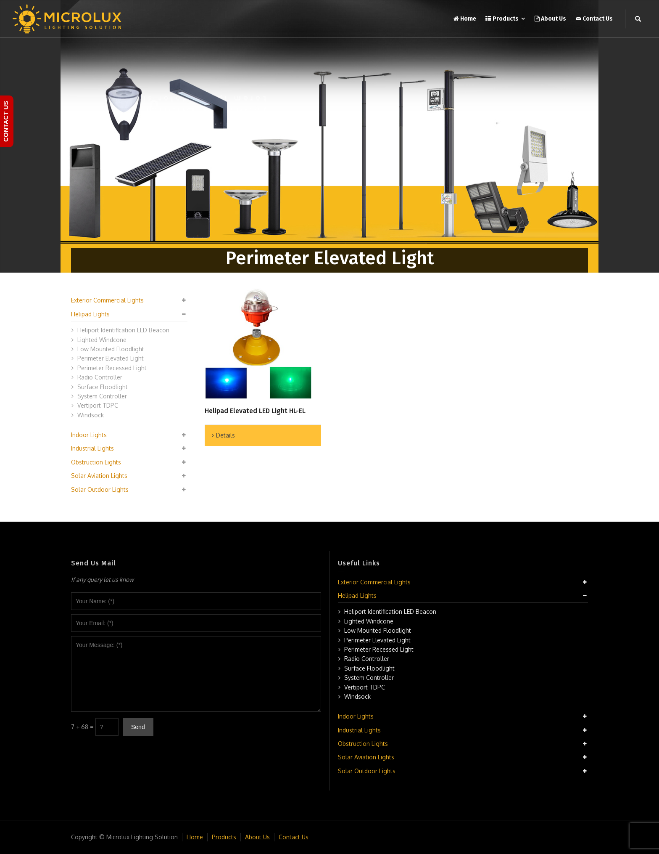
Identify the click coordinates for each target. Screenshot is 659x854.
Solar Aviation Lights (99, 475)
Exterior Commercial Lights (107, 300)
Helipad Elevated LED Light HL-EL (255, 411)
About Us (257, 837)
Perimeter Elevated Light (110, 358)
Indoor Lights (89, 434)
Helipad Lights (90, 314)
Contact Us (293, 837)
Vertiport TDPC (97, 405)
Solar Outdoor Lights (100, 489)
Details (225, 435)
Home (195, 837)
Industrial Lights (92, 448)
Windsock (90, 415)
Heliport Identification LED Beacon (123, 330)
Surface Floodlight (102, 386)
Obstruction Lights (96, 462)
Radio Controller (99, 377)
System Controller (102, 396)
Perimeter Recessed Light (112, 367)
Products (224, 837)
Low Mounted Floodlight (110, 349)
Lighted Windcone (102, 339)
